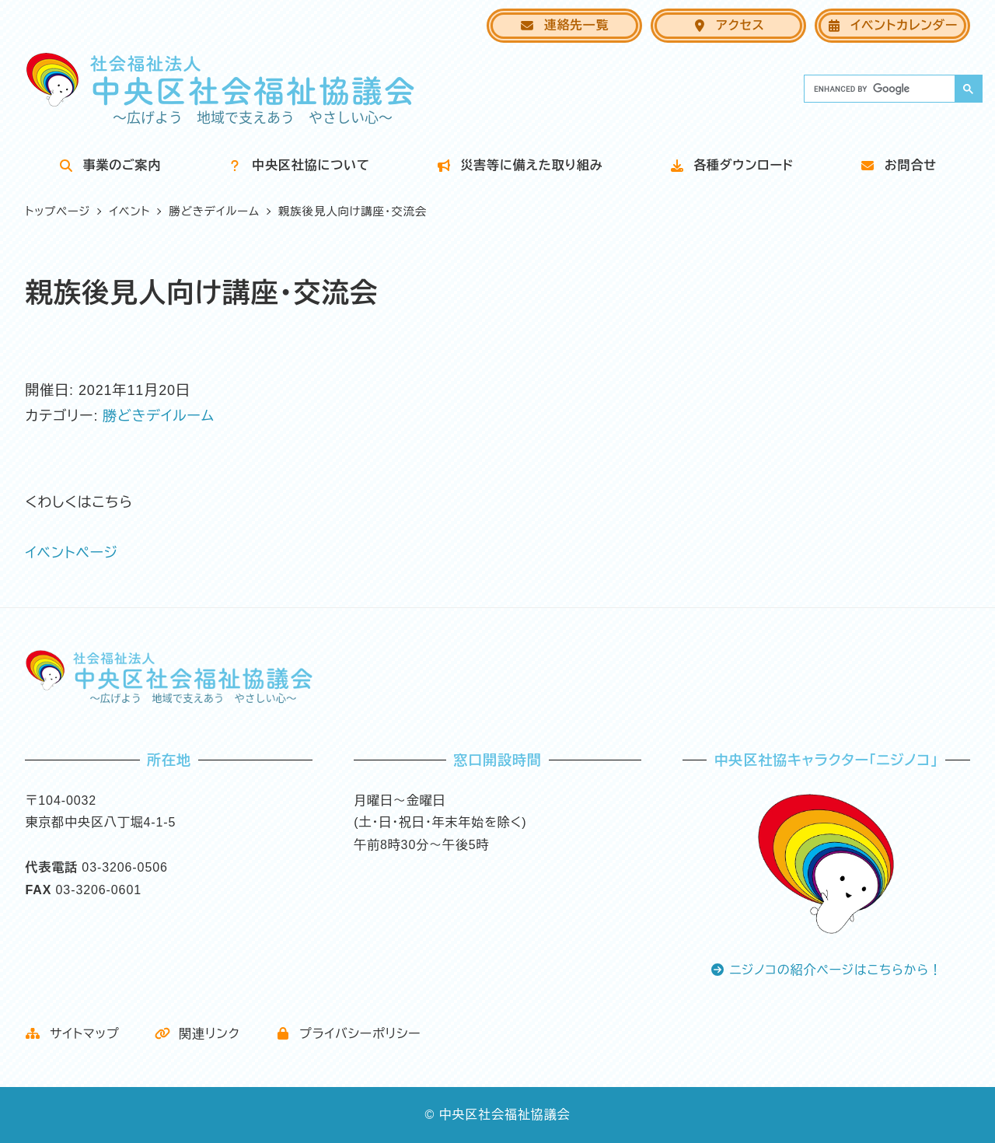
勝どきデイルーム (159, 416)
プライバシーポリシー (348, 1033)
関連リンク (197, 1033)
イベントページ (71, 553)
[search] (878, 88)
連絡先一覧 (564, 25)
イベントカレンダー (892, 25)
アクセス (728, 25)
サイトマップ (72, 1033)
